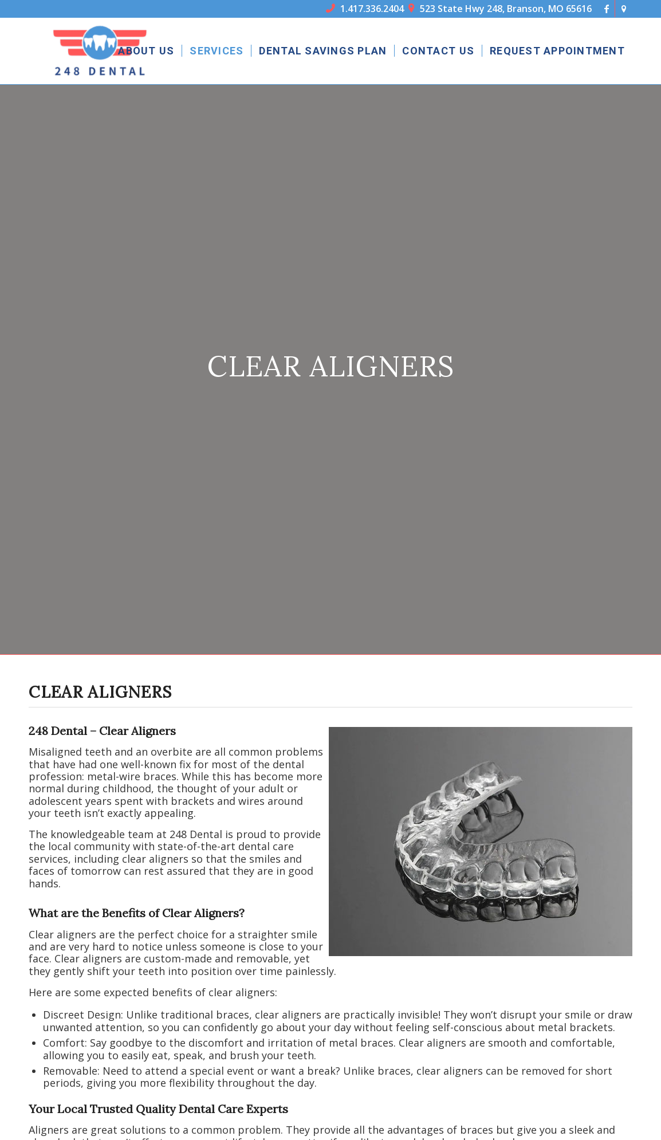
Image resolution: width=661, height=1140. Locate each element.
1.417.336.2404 (365, 8)
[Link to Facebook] (606, 8)
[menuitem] (146, 51)
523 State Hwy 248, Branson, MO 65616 (500, 8)
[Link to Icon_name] (623, 8)
